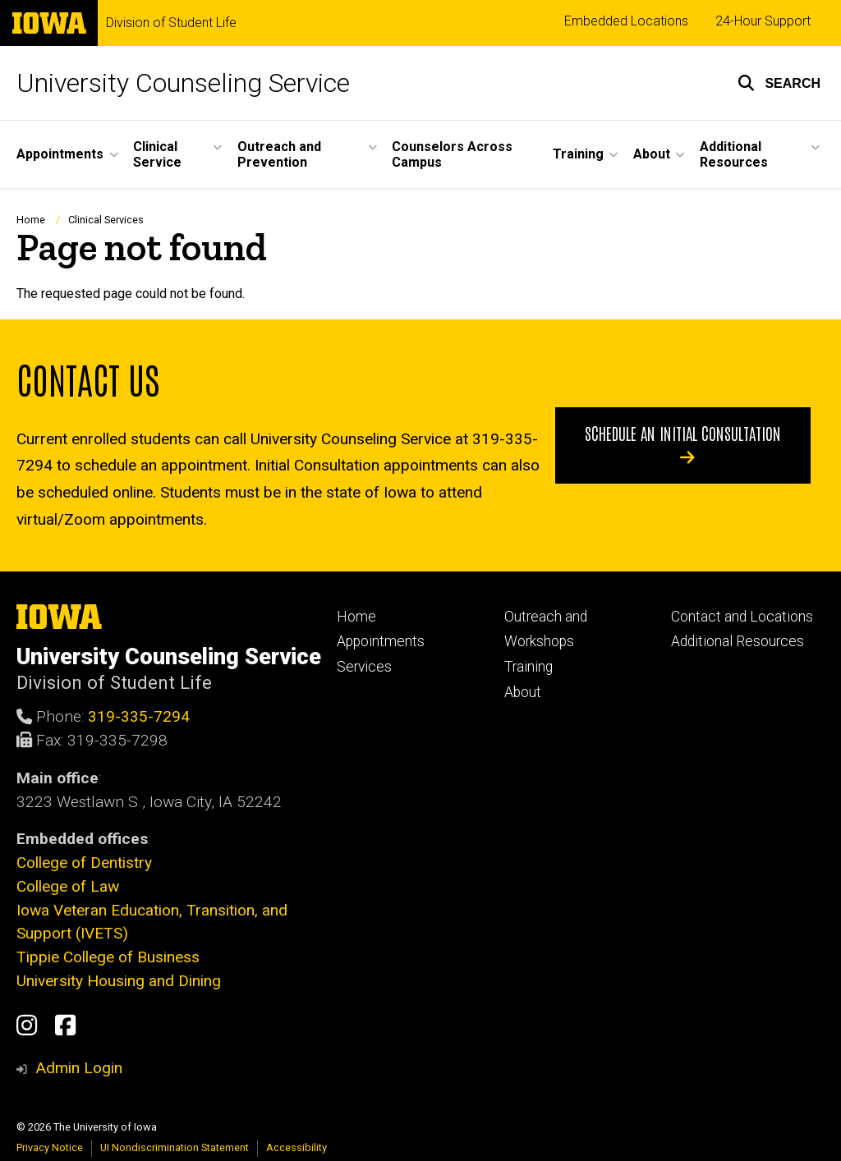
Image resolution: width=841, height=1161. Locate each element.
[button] (779, 83)
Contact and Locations (742, 616)
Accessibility (296, 1147)
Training (528, 667)
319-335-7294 (139, 716)
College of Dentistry (84, 862)
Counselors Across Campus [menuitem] (452, 154)
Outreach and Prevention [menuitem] (279, 154)
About (522, 692)
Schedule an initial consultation (683, 444)
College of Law (67, 886)
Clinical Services (106, 219)
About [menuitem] (651, 154)
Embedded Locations (626, 21)
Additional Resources (737, 641)
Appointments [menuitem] (59, 154)
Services (364, 667)
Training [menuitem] (578, 154)
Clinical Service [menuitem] (157, 154)
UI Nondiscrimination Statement (174, 1147)
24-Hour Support (763, 21)
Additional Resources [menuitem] (734, 154)
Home (30, 219)
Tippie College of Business (108, 957)
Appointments (381, 641)
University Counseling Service (183, 83)
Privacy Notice (49, 1147)
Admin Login (78, 1067)
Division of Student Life (171, 23)
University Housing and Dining (118, 980)
